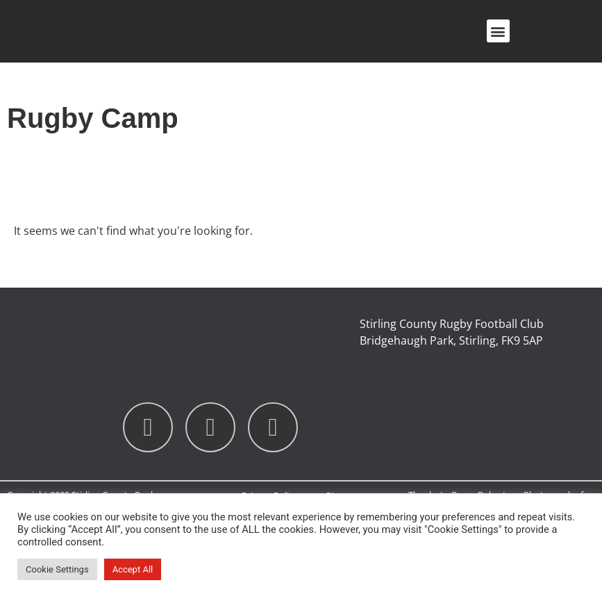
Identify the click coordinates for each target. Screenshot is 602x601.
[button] (498, 30)
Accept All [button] (132, 569)
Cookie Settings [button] (57, 569)
